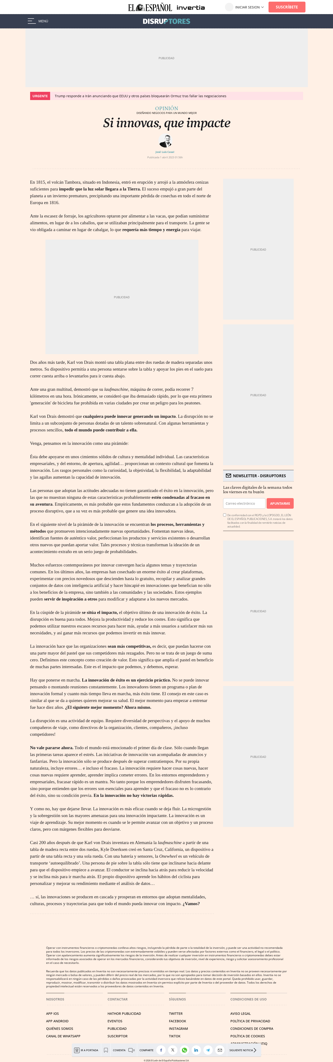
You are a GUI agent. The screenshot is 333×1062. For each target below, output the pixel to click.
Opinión (166, 108)
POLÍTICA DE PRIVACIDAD (250, 1021)
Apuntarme (280, 503)
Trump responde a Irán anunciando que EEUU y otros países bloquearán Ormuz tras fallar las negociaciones (140, 96)
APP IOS (52, 1013)
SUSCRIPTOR (118, 1036)
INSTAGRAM (178, 1028)
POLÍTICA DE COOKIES (247, 1036)
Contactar (118, 999)
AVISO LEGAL (240, 1013)
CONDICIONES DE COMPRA (251, 1028)
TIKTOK (175, 1036)
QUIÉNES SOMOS (59, 1028)
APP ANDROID (57, 1021)
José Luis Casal (165, 152)
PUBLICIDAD (117, 1028)
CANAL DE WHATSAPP (63, 1036)
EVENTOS (115, 1021)
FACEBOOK (177, 1021)
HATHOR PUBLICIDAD (124, 1013)
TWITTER (176, 1013)
